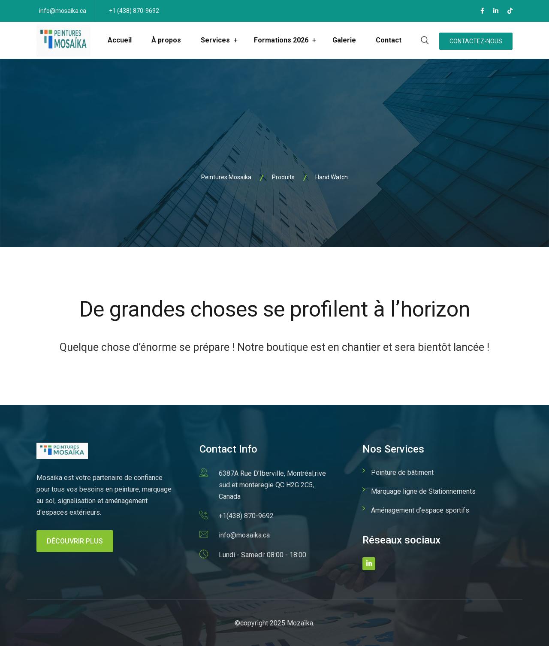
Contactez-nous (475, 41)
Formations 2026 (281, 40)
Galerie (344, 40)
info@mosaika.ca (62, 10)
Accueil (120, 40)
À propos (166, 40)
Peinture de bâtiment (402, 472)
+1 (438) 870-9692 (134, 10)
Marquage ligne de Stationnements (423, 491)
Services (215, 40)
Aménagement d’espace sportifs (420, 510)
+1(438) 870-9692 (246, 516)
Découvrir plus (75, 541)
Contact (388, 40)
